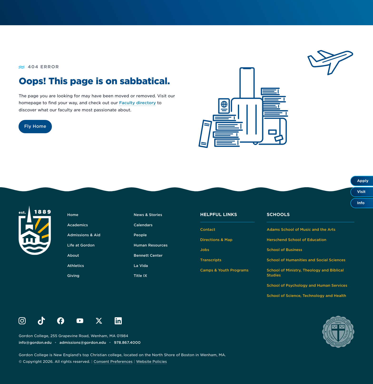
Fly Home (35, 126)
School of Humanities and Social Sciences (306, 260)
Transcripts (210, 260)
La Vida (141, 266)
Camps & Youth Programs (224, 270)
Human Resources (151, 245)
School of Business (284, 250)
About (73, 255)
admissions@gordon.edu (82, 342)
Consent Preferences (113, 361)
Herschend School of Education (296, 240)
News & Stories (148, 215)
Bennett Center (148, 255)
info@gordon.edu (35, 342)
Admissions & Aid (83, 235)
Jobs (204, 250)
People (140, 235)
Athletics (75, 266)
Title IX (140, 276)
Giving (73, 276)
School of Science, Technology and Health (306, 296)
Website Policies (151, 361)
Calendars (143, 225)
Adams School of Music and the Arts (301, 229)
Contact (207, 229)
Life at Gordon (80, 245)
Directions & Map (216, 240)
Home (72, 215)
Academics (77, 225)
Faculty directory (137, 103)
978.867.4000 (127, 342)
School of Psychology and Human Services (307, 285)
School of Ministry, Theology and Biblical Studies (305, 273)
